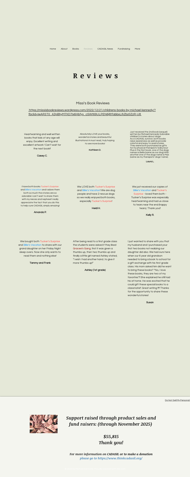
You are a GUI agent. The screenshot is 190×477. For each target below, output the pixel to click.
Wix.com (121, 469)
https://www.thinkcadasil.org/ (120, 458)
